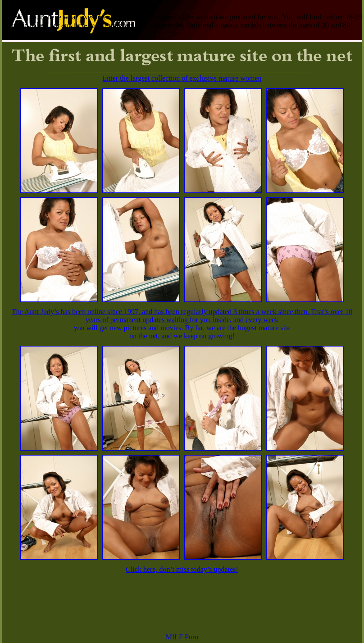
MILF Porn (182, 637)
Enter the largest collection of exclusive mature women (182, 78)
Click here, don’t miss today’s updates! (182, 569)
